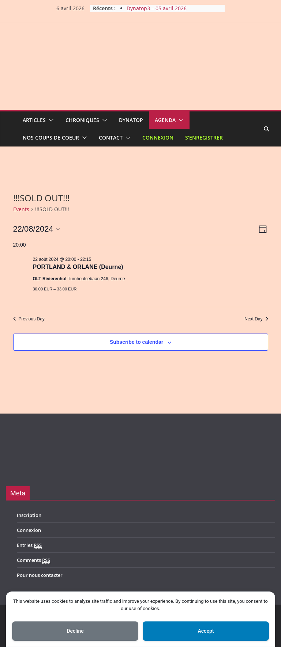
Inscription (29, 515)
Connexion (157, 137)
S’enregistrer (204, 137)
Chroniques (82, 120)
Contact (111, 137)
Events (21, 209)
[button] (50, 120)
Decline (75, 631)
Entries (29, 545)
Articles (34, 120)
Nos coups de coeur (51, 137)
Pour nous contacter (40, 575)
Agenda (165, 120)
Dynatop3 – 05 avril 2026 (157, 8)
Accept (206, 631)
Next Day (256, 318)
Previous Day (29, 318)
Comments (33, 560)
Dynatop (131, 120)
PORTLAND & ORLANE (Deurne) (78, 267)
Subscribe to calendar (136, 342)
